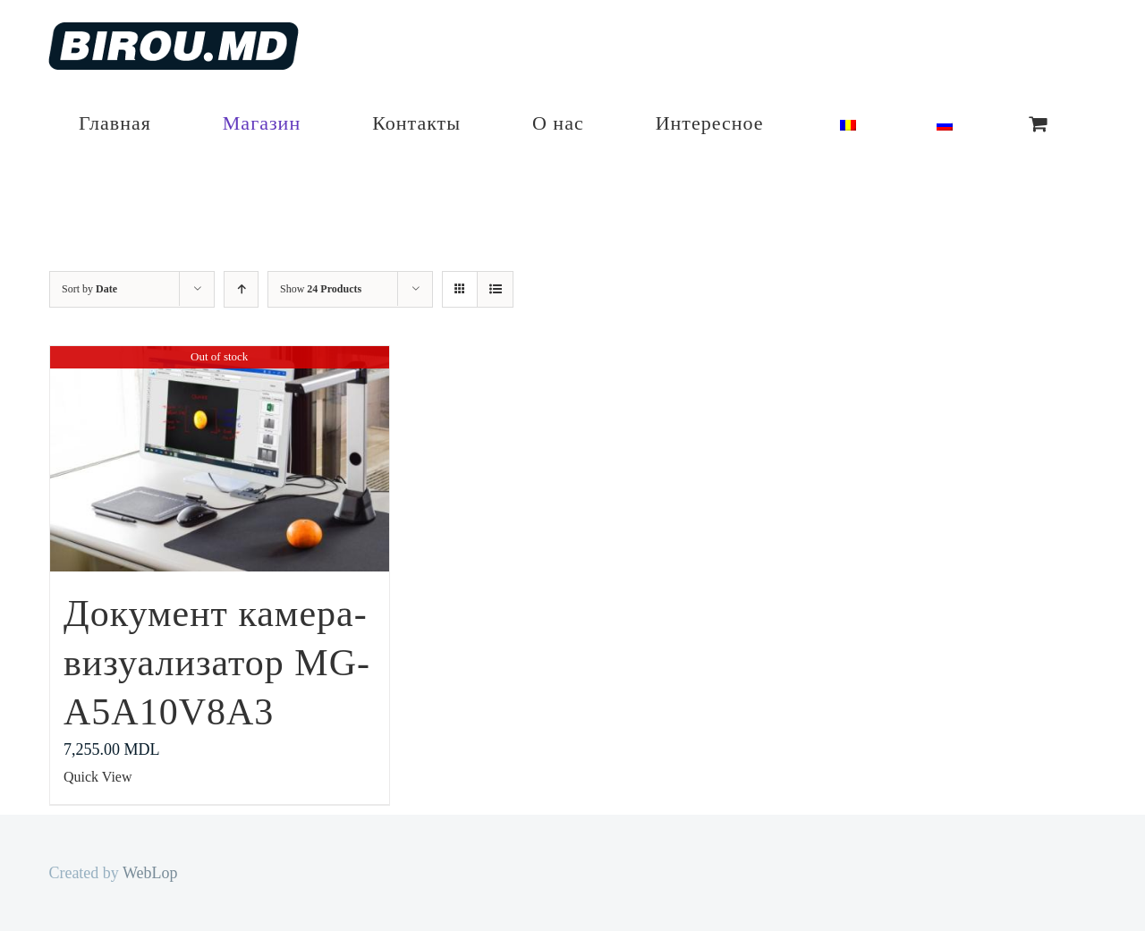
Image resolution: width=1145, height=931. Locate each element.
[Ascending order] (241, 289)
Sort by (89, 289)
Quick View (98, 776)
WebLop (150, 873)
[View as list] (495, 289)
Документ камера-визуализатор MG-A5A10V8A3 (217, 662)
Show (320, 289)
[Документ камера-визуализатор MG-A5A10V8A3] (219, 458)
